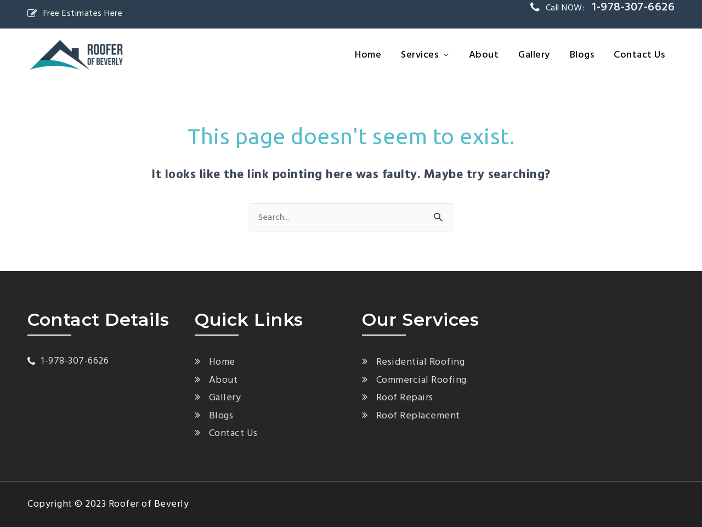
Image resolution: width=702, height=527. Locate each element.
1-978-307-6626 (75, 361)
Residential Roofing (420, 362)
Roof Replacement (418, 416)
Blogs (582, 55)
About (484, 55)
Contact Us (639, 55)
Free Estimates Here (74, 14)
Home (368, 55)
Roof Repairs (404, 398)
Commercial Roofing (421, 380)
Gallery (534, 55)
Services (419, 55)
